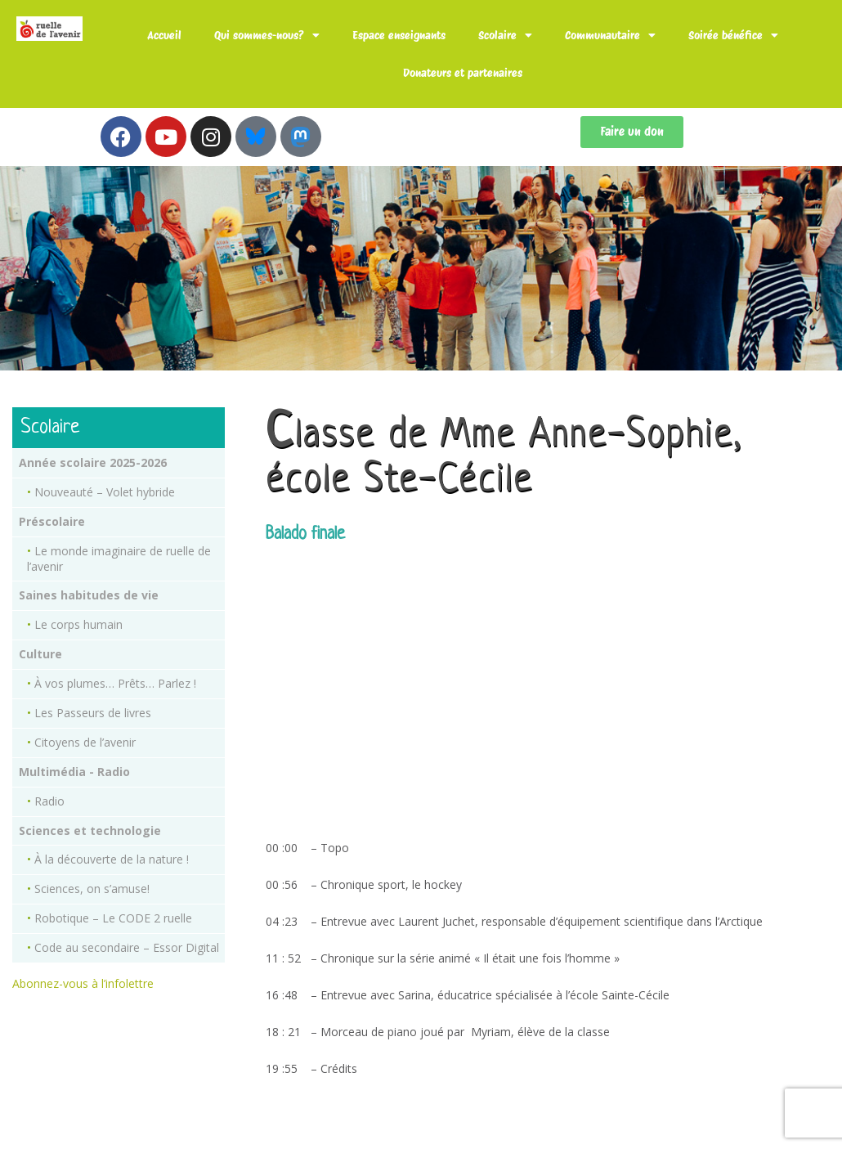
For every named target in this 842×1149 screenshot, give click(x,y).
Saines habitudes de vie (89, 595)
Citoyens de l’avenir (85, 742)
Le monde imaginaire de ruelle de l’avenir (119, 558)
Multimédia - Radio (74, 771)
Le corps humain (78, 624)
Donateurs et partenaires (462, 72)
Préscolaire (52, 521)
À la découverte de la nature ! (111, 859)
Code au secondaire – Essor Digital (126, 947)
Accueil (164, 35)
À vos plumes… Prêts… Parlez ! (115, 683)
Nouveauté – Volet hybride (104, 492)
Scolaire (505, 35)
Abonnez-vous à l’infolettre (83, 983)
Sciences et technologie (90, 830)
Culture (40, 654)
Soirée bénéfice (733, 35)
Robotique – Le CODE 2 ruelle (113, 918)
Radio (49, 801)
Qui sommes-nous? (267, 35)
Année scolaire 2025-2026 (93, 462)
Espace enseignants (399, 35)
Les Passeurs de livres (92, 712)
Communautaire (610, 35)
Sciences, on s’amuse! (92, 888)
